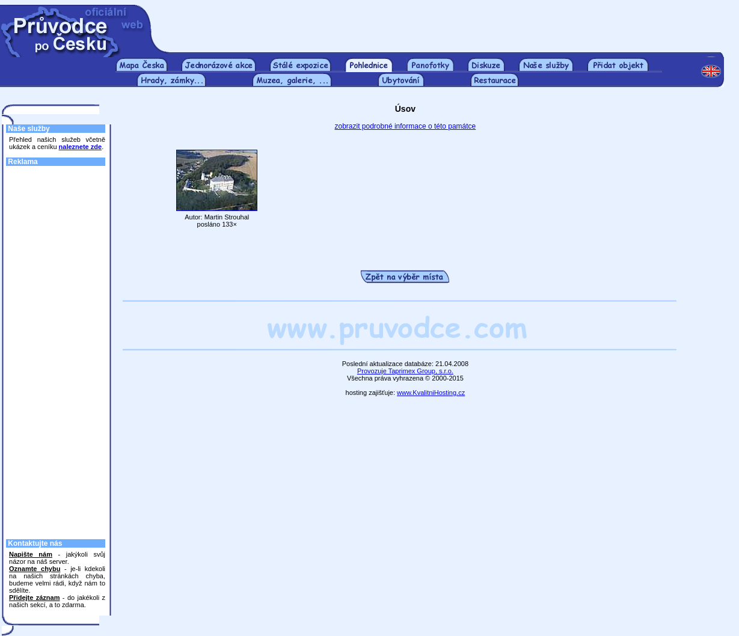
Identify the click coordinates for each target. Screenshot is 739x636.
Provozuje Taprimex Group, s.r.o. (405, 371)
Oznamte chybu (34, 568)
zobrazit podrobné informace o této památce (405, 126)
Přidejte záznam (34, 597)
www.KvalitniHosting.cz (431, 392)
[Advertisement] (446, 23)
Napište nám (30, 554)
